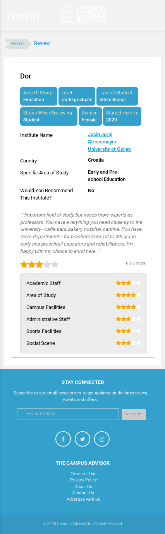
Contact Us (83, 492)
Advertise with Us (83, 499)
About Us (83, 486)
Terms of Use (83, 473)
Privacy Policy (83, 480)
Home (17, 43)
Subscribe (134, 413)
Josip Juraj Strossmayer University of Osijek (109, 141)
